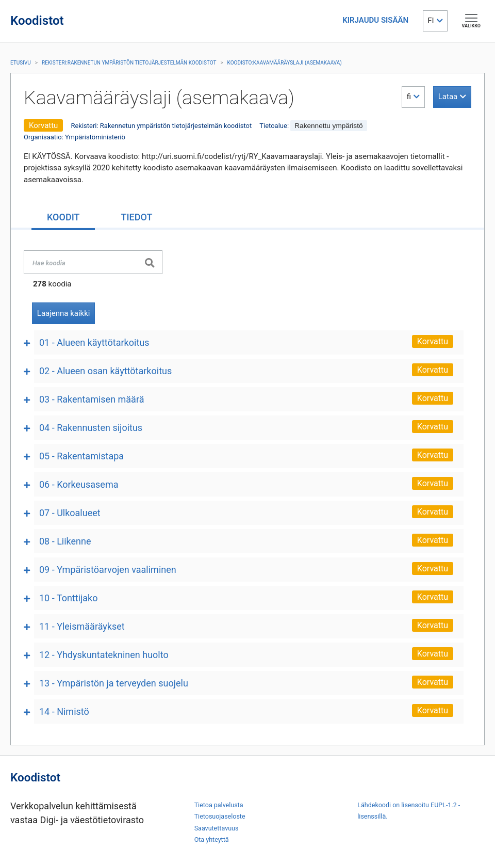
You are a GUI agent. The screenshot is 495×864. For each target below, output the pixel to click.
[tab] (63, 218)
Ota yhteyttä (211, 839)
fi (409, 96)
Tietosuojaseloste (219, 816)
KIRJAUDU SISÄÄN (375, 20)
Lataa (447, 96)
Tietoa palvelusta (218, 805)
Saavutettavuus (216, 828)
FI (430, 20)
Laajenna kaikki (63, 313)
